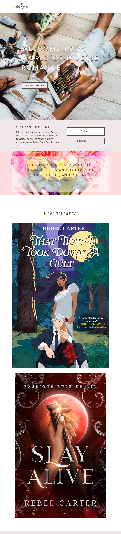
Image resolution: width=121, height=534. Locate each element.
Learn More (35, 85)
